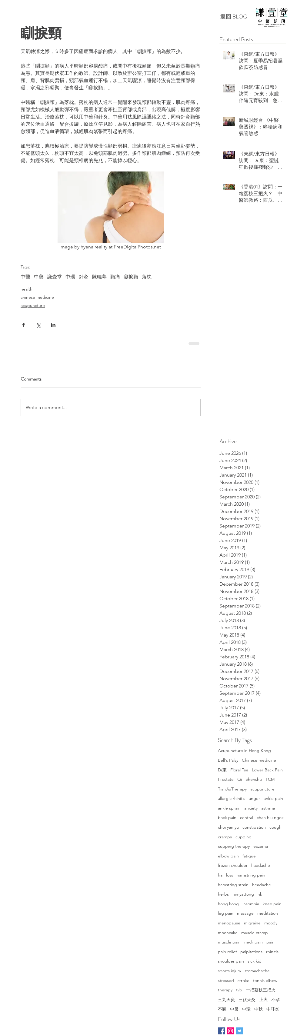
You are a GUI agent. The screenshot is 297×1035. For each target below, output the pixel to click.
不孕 (275, 999)
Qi (239, 779)
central (246, 817)
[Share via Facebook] (23, 325)
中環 (70, 277)
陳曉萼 (99, 277)
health (26, 289)
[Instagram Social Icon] (230, 1030)
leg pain (225, 913)
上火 (263, 999)
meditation (267, 913)
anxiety (251, 808)
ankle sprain (229, 808)
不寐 (222, 1009)
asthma (268, 808)
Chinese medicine (259, 760)
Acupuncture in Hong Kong (244, 750)
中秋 (258, 1009)
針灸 (83, 277)
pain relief (227, 951)
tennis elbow (265, 980)
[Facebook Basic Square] (221, 1030)
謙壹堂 (54, 277)
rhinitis (272, 951)
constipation (254, 827)
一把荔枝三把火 (260, 990)
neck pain (253, 942)
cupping (243, 837)
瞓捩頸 (131, 277)
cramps (225, 837)
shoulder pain (231, 961)
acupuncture (33, 305)
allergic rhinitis (231, 798)
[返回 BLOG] (233, 17)
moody (270, 923)
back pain (227, 817)
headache (261, 884)
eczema (260, 846)
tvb (239, 990)
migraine (252, 923)
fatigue (249, 856)
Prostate (226, 779)
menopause (229, 923)
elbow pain (228, 856)
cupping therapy (234, 846)
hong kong (228, 904)
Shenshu (253, 779)
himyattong (243, 894)
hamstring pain (251, 875)
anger (254, 798)
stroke (243, 980)
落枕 (147, 277)
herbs (223, 894)
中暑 (234, 1009)
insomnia (250, 904)
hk (260, 894)
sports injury (229, 970)
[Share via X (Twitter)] (38, 325)
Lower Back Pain (267, 770)
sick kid (255, 961)
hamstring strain (233, 884)
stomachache (257, 970)
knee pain (272, 904)
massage (245, 913)
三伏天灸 (247, 999)
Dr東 (222, 770)
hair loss (225, 875)
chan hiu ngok (270, 817)
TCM (270, 779)
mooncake (228, 932)
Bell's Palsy (228, 760)
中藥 (39, 277)
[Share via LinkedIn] (53, 325)
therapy (225, 990)
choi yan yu (228, 827)
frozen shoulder (233, 865)
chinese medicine (37, 297)
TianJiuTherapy (232, 789)
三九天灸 (226, 999)
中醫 (25, 277)
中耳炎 (272, 1009)
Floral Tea (239, 770)
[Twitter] (239, 1030)
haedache (260, 865)
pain (270, 942)
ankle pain (273, 798)
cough (275, 827)
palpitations (251, 951)
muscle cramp (254, 932)
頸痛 (115, 277)
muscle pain (229, 942)
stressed (226, 980)
